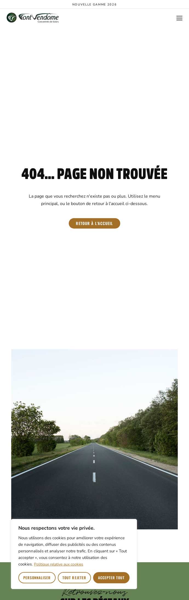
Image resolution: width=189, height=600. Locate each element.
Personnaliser (37, 577)
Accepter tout (111, 577)
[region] (74, 554)
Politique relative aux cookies (58, 564)
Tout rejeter (74, 577)
